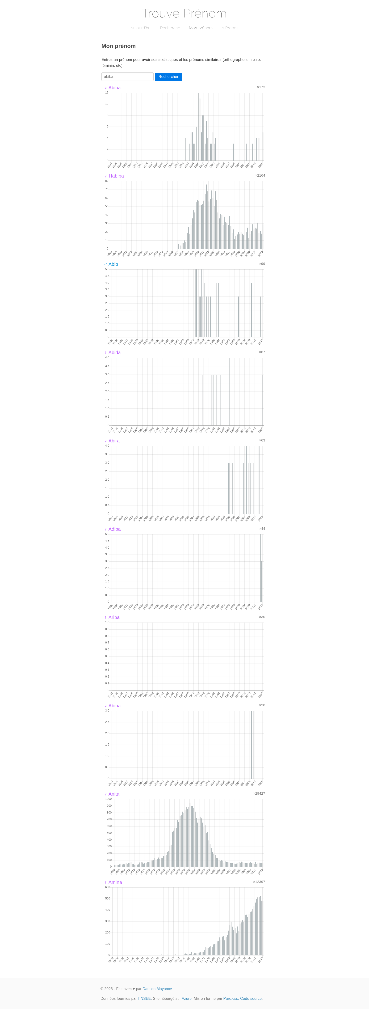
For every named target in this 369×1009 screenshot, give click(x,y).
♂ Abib (111, 264)
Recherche (170, 28)
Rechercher (168, 77)
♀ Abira (112, 440)
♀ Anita (111, 794)
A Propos (230, 28)
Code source (251, 998)
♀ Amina (113, 882)
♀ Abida (112, 352)
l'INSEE (144, 998)
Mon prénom (201, 28)
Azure (187, 998)
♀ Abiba (112, 87)
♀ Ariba (112, 617)
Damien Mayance (157, 989)
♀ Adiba (112, 529)
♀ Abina (112, 705)
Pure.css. (231, 998)
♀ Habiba (114, 175)
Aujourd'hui (140, 28)
